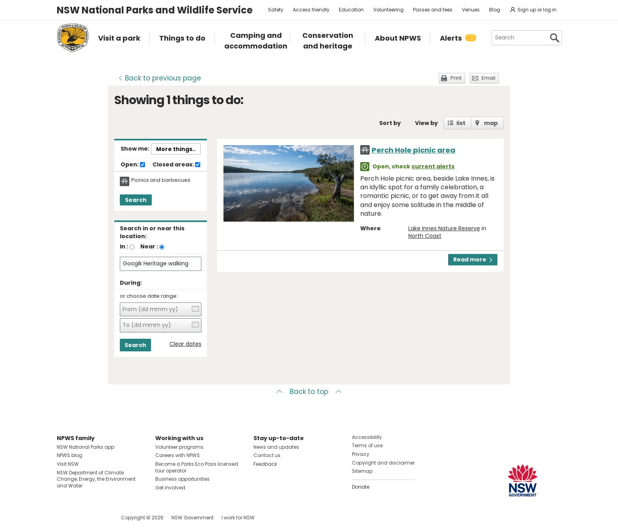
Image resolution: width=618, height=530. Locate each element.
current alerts (432, 166)
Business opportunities (182, 479)
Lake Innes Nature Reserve (444, 228)
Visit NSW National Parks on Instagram (81, 517)
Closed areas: (176, 164)
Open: (133, 164)
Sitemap (362, 471)
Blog (494, 9)
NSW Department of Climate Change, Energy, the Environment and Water (96, 479)
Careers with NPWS (177, 455)
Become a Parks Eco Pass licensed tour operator (196, 467)
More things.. (175, 149)
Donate (360, 486)
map (491, 123)
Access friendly (311, 9)
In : (124, 246)
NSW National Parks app (85, 447)
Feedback (265, 464)
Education (351, 9)
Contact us (267, 455)
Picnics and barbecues (160, 180)
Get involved (170, 487)
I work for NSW (238, 517)
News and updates (276, 447)
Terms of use (367, 445)
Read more (472, 259)
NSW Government (192, 517)
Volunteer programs (179, 447)
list (460, 123)
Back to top (309, 391)
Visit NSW (68, 464)
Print (456, 78)
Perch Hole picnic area (413, 150)
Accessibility (367, 437)
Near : (149, 246)
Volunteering (388, 9)
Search (136, 200)
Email (488, 78)
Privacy (360, 454)
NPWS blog (69, 455)
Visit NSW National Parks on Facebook (64, 517)
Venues (471, 9)
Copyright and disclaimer (383, 462)
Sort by (390, 123)
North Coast (424, 236)
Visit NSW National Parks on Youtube (98, 517)
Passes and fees (432, 9)
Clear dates (185, 344)
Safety (275, 9)
